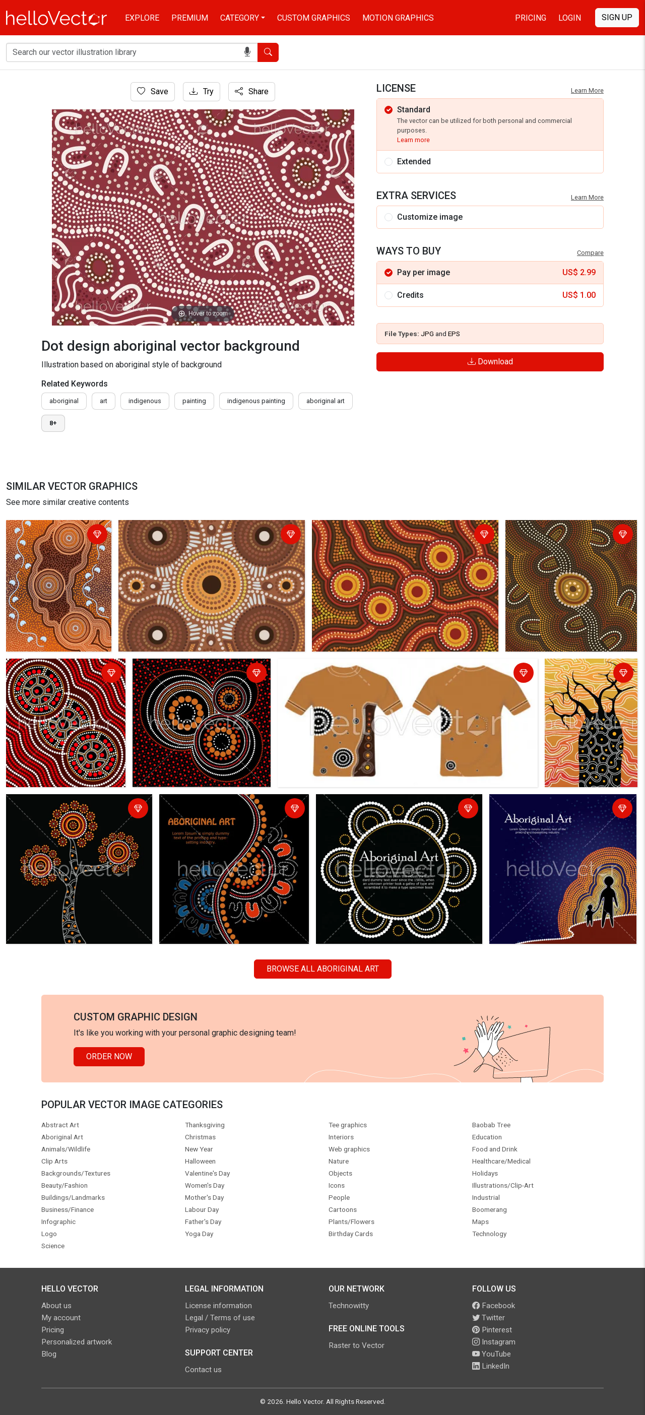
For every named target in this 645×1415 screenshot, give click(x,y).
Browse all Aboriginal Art (323, 969)
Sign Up (617, 17)
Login (569, 18)
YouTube (491, 1354)
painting (194, 401)
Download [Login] (490, 361)
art (103, 401)
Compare (590, 252)
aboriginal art (325, 401)
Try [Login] (201, 91)
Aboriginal (64, 401)
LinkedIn (490, 1366)
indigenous (144, 401)
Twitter (488, 1317)
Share (252, 91)
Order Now (109, 1056)
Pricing (530, 18)
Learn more (413, 140)
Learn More (587, 90)
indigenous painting (256, 401)
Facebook (493, 1305)
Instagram (493, 1341)
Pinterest (492, 1329)
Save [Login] (152, 91)
